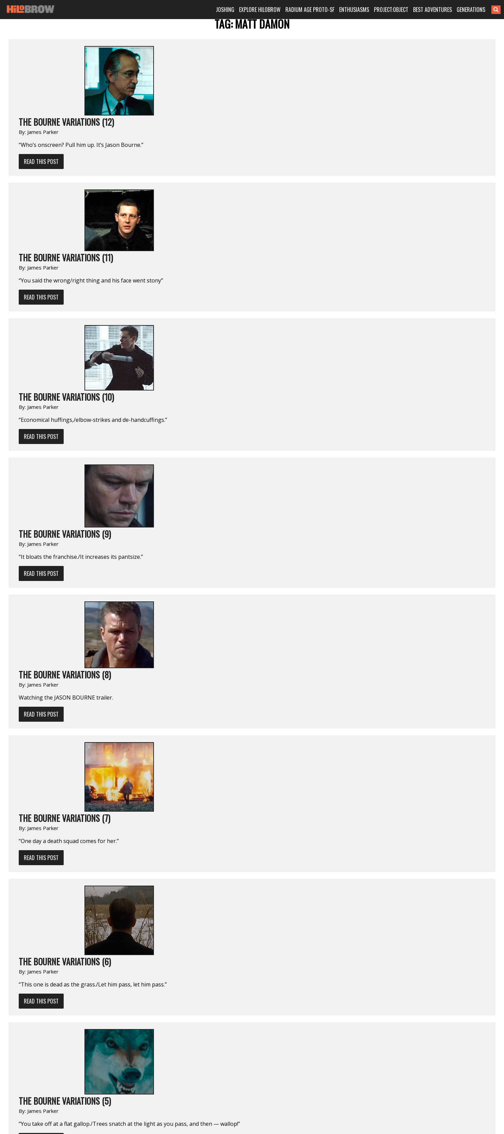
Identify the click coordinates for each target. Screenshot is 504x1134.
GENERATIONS (471, 9)
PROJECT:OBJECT (391, 9)
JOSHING (225, 9)
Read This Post (41, 161)
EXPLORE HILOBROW (260, 9)
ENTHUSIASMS (354, 9)
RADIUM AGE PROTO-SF (309, 9)
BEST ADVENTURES (432, 9)
